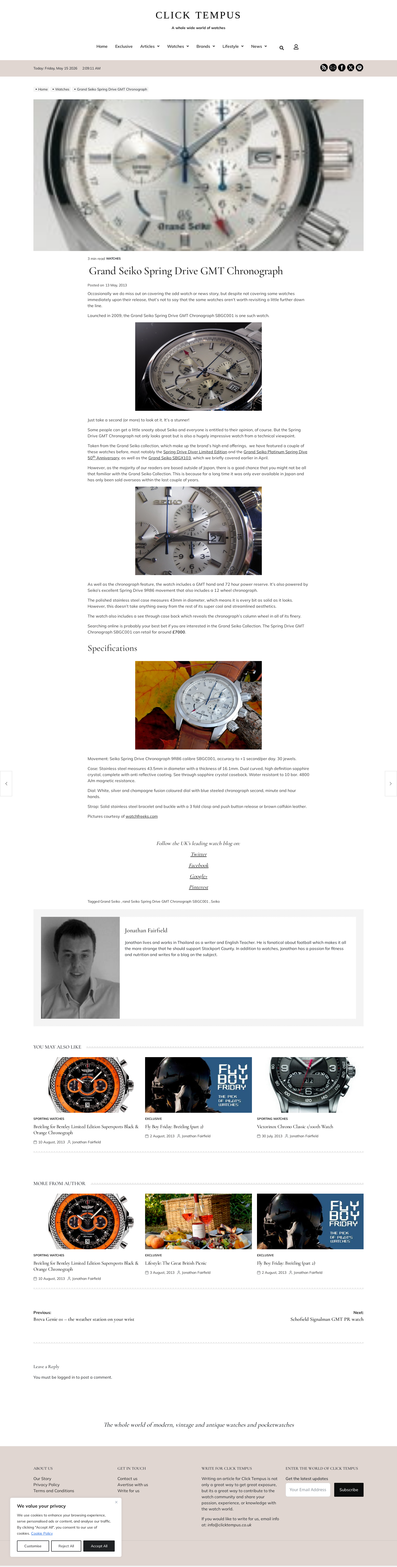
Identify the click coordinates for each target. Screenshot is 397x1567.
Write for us (128, 1490)
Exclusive (124, 46)
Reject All (66, 1546)
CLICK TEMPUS (198, 15)
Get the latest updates (307, 1478)
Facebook (199, 865)
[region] (66, 1527)
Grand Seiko (110, 901)
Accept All (99, 1546)
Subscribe (349, 1489)
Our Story (42, 1478)
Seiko (215, 901)
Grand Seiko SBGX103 (169, 457)
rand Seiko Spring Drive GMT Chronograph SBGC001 (165, 901)
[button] (149, 46)
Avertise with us (132, 1484)
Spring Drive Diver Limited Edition (195, 451)
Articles (150, 46)
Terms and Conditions (53, 1490)
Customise (33, 1546)
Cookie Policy (42, 1533)
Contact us (127, 1478)
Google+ (198, 876)
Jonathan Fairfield (146, 930)
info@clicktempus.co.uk (229, 1524)
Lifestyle (233, 46)
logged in (66, 1377)
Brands (205, 46)
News (259, 46)
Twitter (198, 854)
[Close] (116, 1502)
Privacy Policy (46, 1484)
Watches (178, 46)
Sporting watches (48, 1119)
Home (102, 46)
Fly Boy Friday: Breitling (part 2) (174, 1127)
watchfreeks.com (142, 816)
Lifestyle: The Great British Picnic (175, 1263)
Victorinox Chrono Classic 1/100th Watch (295, 1127)
